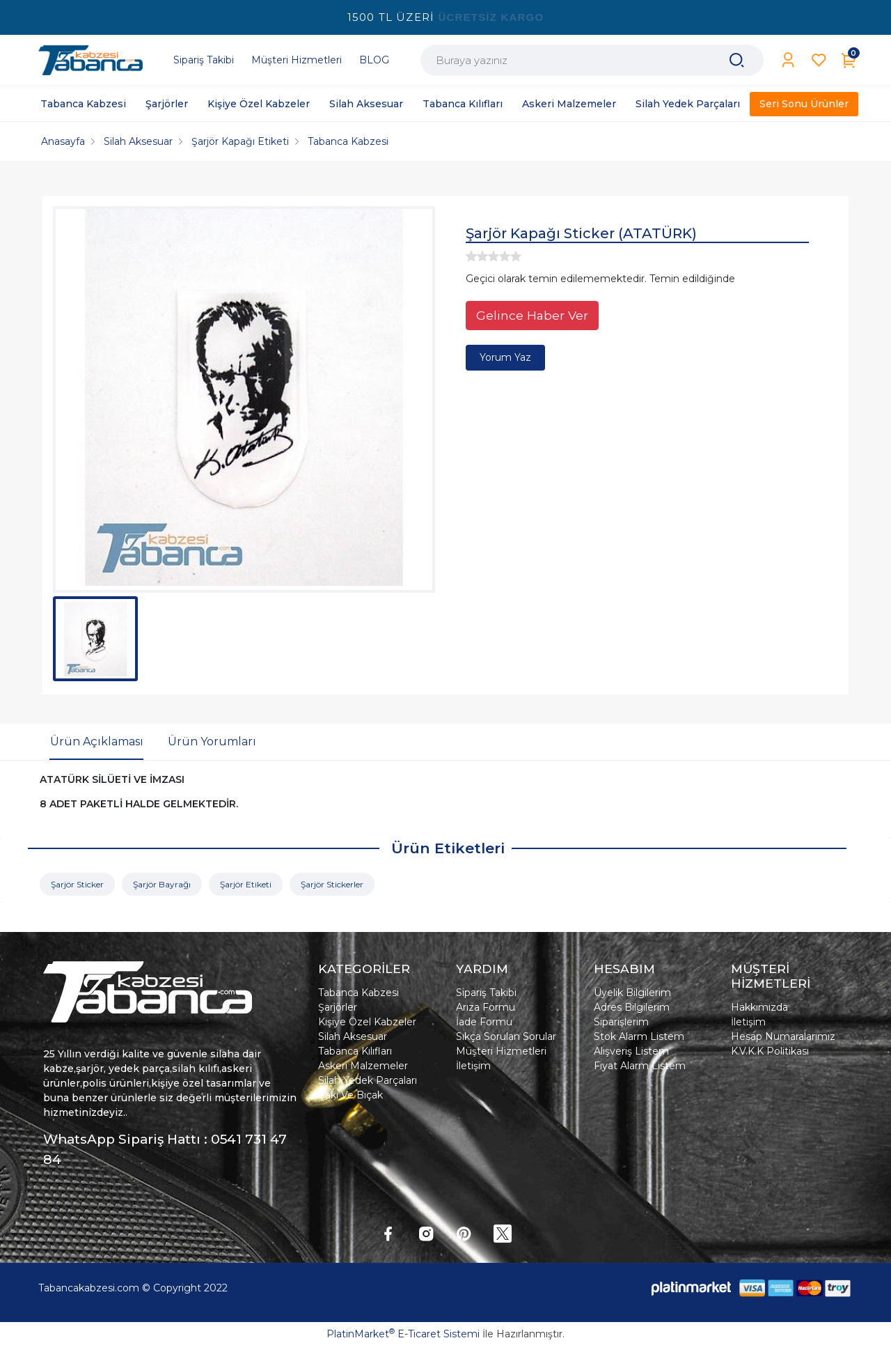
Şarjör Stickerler (332, 884)
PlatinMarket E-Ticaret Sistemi (403, 1334)
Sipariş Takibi (486, 992)
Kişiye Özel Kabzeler (367, 1022)
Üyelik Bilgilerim (632, 992)
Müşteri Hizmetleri (501, 1051)
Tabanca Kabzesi (358, 992)
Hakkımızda (759, 1007)
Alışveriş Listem (631, 1051)
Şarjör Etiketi (245, 884)
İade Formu (484, 1022)
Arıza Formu (485, 1007)
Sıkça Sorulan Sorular (506, 1036)
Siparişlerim (621, 1022)
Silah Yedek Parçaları (367, 1080)
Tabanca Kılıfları (355, 1051)
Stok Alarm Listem (639, 1036)
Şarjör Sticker (77, 884)
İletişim (473, 1065)
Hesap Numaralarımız (783, 1036)
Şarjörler (337, 1007)
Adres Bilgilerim (632, 1007)
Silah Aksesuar (352, 1036)
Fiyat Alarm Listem (640, 1065)
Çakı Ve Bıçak (350, 1095)
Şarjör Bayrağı (162, 884)
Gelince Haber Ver (532, 315)
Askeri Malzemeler (363, 1065)
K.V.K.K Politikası (770, 1051)
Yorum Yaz (505, 357)
